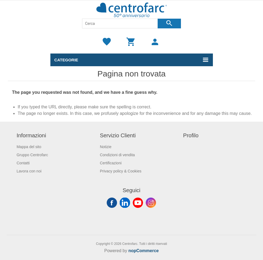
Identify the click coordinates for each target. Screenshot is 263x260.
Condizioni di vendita (117, 155)
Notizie (106, 147)
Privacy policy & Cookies (120, 171)
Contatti (23, 163)
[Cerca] (120, 23)
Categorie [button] (66, 60)
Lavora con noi (29, 171)
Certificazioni (111, 163)
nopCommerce (143, 250)
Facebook (112, 203)
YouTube (138, 203)
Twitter (125, 203)
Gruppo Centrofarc (32, 155)
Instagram (151, 203)
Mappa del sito (29, 147)
